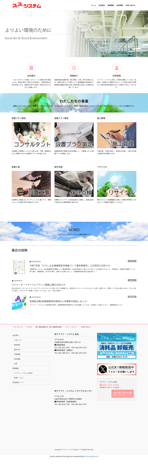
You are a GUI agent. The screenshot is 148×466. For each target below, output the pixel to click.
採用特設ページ (17, 382)
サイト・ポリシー (71, 327)
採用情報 (132, 297)
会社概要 (17, 359)
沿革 (15, 363)
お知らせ (132, 261)
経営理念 (17, 345)
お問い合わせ (86, 327)
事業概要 (15, 368)
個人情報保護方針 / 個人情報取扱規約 (49, 327)
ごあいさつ (18, 340)
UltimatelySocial (91, 456)
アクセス (29, 327)
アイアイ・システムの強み (23, 373)
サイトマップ (18, 327)
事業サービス (18, 378)
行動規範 (17, 354)
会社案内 (15, 335)
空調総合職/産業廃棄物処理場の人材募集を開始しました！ (59, 301)
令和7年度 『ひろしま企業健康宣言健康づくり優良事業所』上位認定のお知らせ (70, 265)
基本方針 (17, 349)
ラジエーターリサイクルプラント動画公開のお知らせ (38, 284)
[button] (11, 34)
